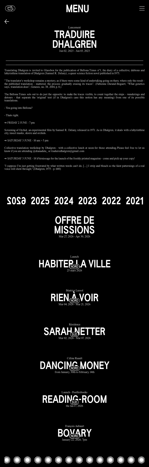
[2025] (40, 200)
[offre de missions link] (74, 227)
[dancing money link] (74, 365)
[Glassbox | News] (10, 8)
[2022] (111, 200)
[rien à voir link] (74, 298)
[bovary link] (74, 433)
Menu (77, 8)
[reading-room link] (74, 399)
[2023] (87, 200)
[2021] (134, 200)
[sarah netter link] (74, 331)
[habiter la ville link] (74, 264)
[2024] (63, 200)
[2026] (16, 200)
